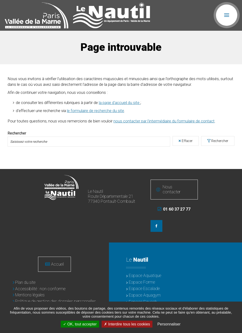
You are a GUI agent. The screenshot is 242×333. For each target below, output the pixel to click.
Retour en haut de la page (235, 176)
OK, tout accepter (80, 324)
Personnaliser (169, 324)
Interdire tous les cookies (127, 324)
